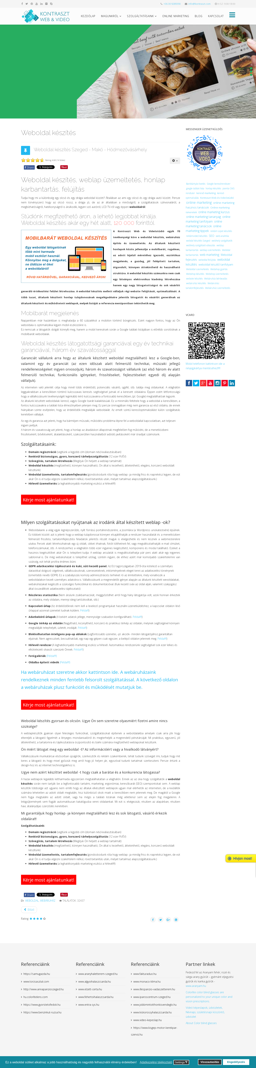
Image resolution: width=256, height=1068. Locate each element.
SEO (211, 236)
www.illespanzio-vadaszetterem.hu (154, 989)
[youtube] (36, 3)
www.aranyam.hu (196, 986)
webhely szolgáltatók (222, 240)
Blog (198, 16)
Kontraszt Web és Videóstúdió (217, 197)
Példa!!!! (137, 617)
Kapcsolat (216, 16)
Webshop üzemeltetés (217, 273)
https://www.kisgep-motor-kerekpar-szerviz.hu (154, 1031)
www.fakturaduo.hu (144, 974)
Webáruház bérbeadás (215, 278)
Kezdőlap (88, 16)
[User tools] (175, 161)
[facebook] (22, 3)
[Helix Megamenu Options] (232, 16)
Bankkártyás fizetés (195, 183)
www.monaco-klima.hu (147, 981)
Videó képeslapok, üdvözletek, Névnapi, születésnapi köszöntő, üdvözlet (205, 1012)
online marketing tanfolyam (208, 219)
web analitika (222, 236)
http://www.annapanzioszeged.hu (43, 989)
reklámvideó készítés (196, 236)
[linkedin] (41, 3)
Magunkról (110, 16)
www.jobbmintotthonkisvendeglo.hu (155, 1004)
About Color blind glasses (201, 1023)
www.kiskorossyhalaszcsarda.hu (152, 1012)
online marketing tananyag (203, 217)
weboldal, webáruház (40, 900)
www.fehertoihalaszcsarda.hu (95, 997)
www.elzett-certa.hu (90, 989)
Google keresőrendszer (218, 183)
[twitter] (27, 3)
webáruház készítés (196, 283)
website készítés (194, 278)
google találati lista (195, 188)
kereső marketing (206, 193)
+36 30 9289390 (172, 3)
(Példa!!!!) (52, 656)
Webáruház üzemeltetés (217, 288)
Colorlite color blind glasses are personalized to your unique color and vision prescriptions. (209, 996)
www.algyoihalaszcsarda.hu (94, 981)
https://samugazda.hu (36, 974)
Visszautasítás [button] (209, 1061)
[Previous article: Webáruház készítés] (29, 909)
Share (29, 167)
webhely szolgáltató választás (200, 245)
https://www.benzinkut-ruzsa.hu (42, 1012)
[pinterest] (32, 3)
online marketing (199, 202)
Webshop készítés (195, 273)
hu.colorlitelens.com (35, 997)
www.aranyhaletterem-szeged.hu (98, 974)
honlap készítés (213, 188)
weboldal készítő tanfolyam (216, 264)
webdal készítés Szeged (198, 240)
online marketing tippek (203, 228)
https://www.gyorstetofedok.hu (41, 1004)
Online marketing (175, 16)
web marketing (209, 255)
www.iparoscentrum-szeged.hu (152, 997)
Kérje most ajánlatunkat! (48, 500)
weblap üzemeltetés (210, 250)
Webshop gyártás (218, 269)
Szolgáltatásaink (140, 16)
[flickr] (46, 3)
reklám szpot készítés (221, 231)
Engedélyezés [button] (236, 1061)
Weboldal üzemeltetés (197, 269)
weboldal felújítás (207, 259)
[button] (137, 1062)
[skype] (51, 3)
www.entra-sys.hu (88, 1004)
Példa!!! (84, 610)
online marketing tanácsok (204, 223)
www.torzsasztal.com (36, 981)
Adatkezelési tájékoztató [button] (156, 1062)
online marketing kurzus (214, 212)
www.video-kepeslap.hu (147, 1020)
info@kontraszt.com (199, 3)
